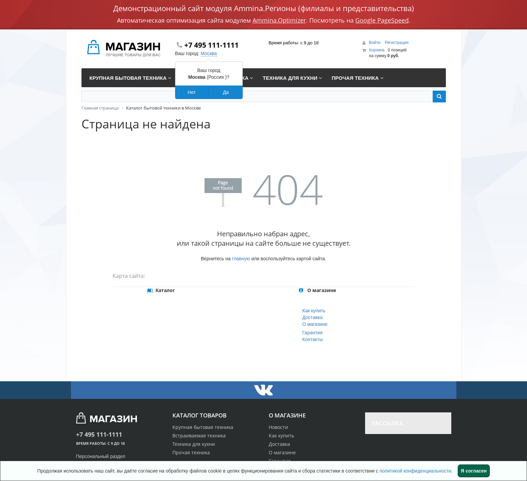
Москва (209, 53)
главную (241, 258)
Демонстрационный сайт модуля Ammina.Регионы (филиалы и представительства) (263, 8)
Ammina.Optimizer (279, 20)
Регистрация (396, 42)
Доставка (312, 317)
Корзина (377, 50)
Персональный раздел (100, 456)
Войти (375, 42)
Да (226, 92)
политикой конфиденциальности (415, 471)
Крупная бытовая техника (202, 427)
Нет (192, 92)
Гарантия (312, 332)
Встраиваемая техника (199, 435)
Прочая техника (191, 452)
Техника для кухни (193, 444)
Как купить (313, 310)
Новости (278, 427)
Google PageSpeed (382, 20)
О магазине (314, 324)
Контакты (312, 339)
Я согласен (473, 471)
